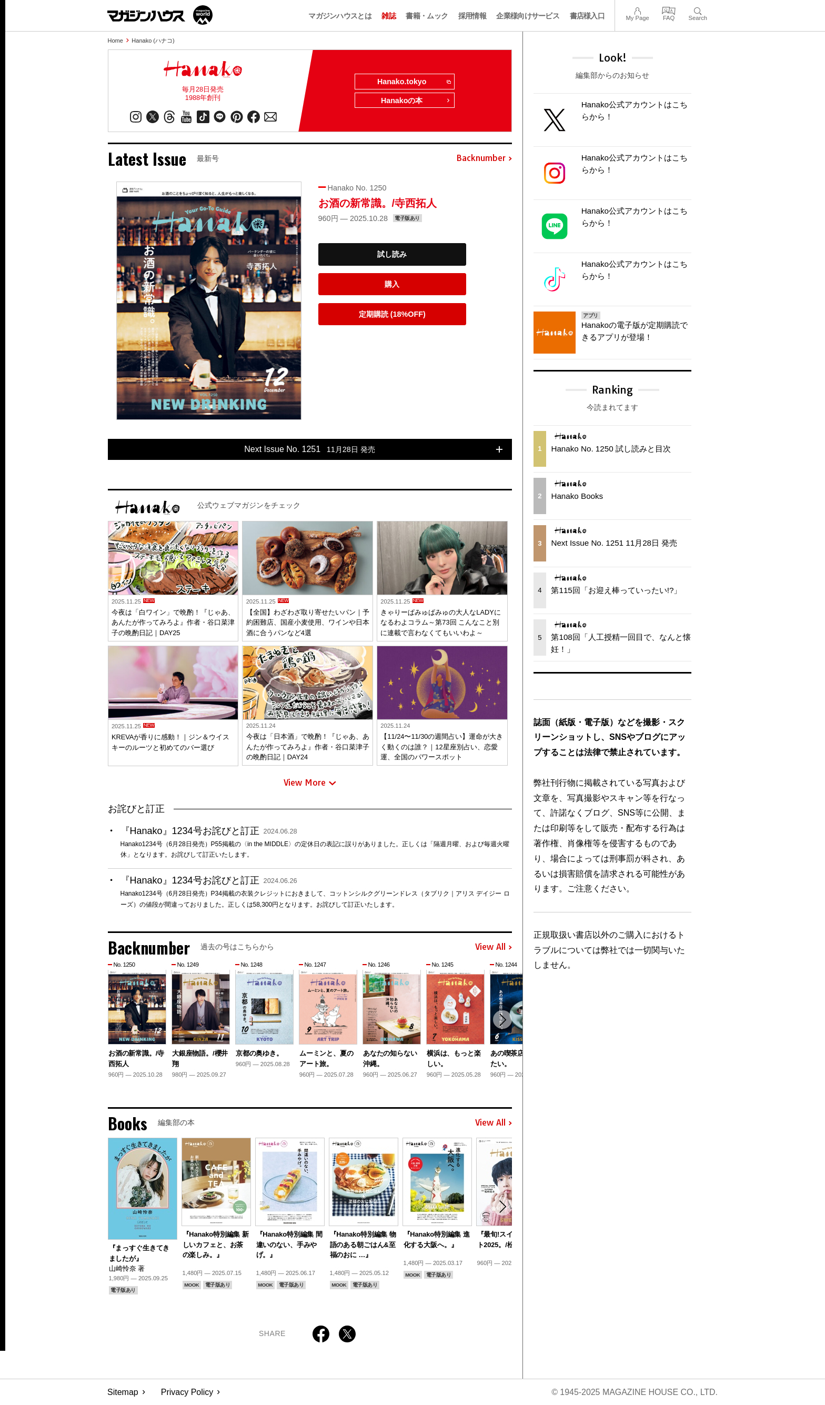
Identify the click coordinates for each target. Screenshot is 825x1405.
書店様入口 (587, 15)
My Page (637, 10)
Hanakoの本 (415, 101)
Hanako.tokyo (413, 82)
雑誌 (388, 15)
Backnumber (484, 159)
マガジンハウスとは (339, 15)
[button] (502, 1019)
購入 (392, 284)
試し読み (392, 254)
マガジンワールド (160, 15)
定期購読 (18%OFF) (392, 314)
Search (697, 10)
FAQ (669, 10)
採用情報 (472, 15)
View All (493, 947)
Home (115, 40)
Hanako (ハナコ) (153, 40)
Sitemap (122, 1392)
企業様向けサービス (527, 15)
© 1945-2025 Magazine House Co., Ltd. (634, 1392)
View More (310, 783)
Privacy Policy (187, 1392)
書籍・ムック (427, 15)
